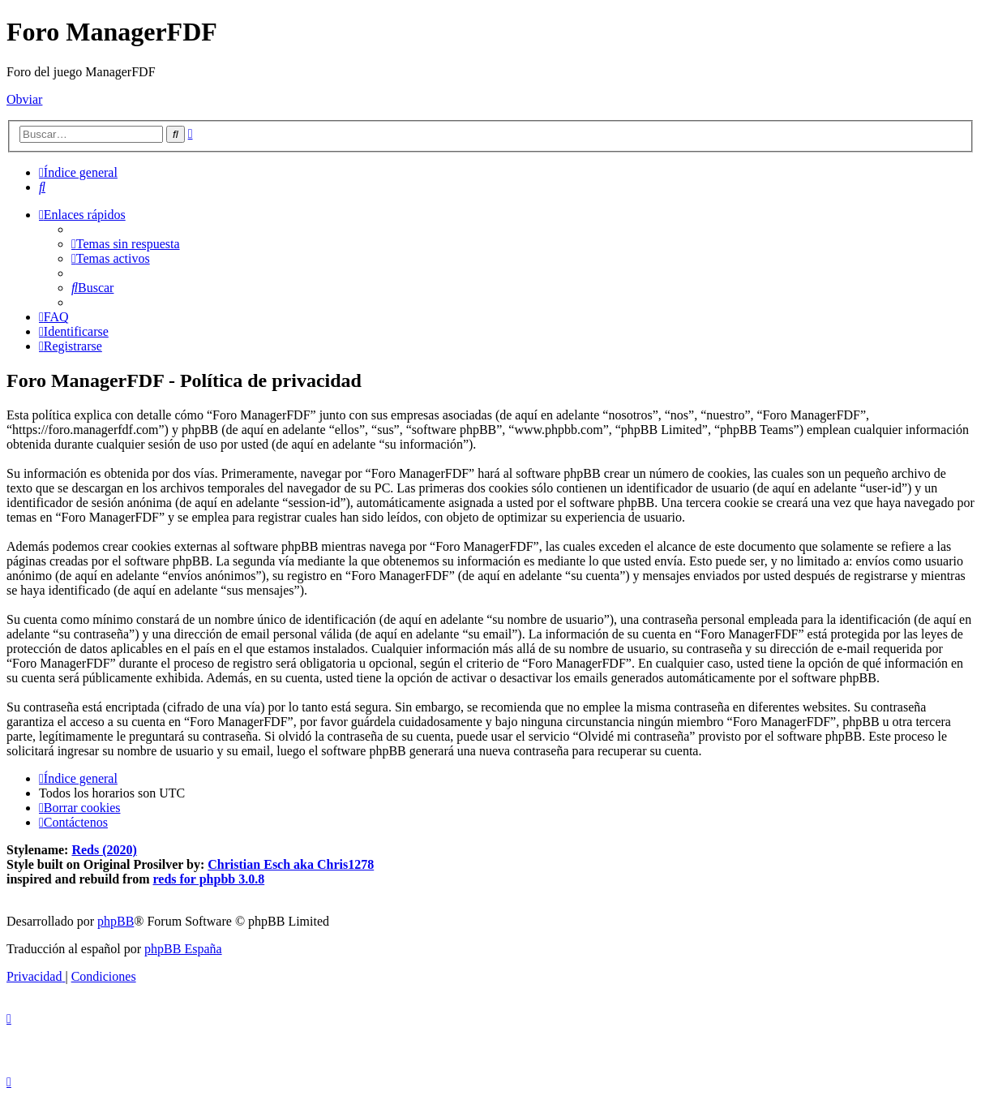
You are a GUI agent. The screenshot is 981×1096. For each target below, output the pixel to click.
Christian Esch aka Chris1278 (291, 864)
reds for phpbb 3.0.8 (209, 879)
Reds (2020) (103, 850)
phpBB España (183, 949)
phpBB (115, 921)
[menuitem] (42, 187)
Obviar (24, 99)
